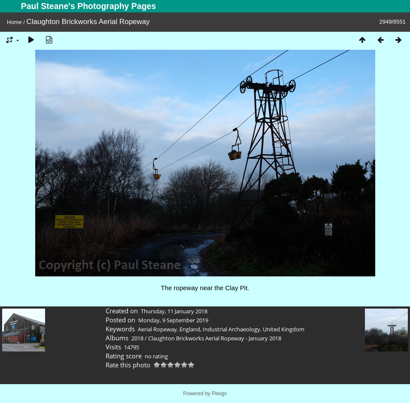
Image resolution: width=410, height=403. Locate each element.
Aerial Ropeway (157, 329)
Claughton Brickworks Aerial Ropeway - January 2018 (214, 338)
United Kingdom (283, 329)
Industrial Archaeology (231, 329)
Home (14, 22)
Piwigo (219, 394)
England (189, 329)
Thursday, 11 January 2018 (174, 311)
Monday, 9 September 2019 (173, 320)
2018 (137, 338)
